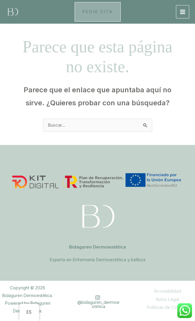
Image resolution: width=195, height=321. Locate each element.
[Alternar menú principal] (183, 12)
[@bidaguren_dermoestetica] (97, 302)
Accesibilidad (167, 291)
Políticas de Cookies (167, 308)
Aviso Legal (167, 299)
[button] (97, 12)
